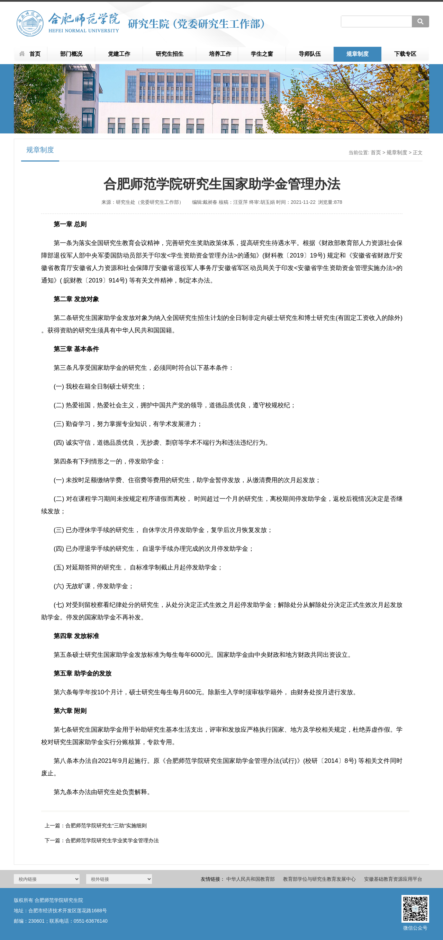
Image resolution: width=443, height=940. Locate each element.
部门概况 (71, 54)
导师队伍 (310, 54)
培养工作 (220, 54)
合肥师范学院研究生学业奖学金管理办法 (112, 840)
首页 (34, 54)
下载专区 (405, 54)
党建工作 (119, 54)
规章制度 (357, 54)
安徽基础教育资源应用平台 (393, 879)
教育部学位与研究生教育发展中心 (319, 879)
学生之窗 (262, 54)
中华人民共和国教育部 (250, 879)
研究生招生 (169, 54)
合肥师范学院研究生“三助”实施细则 (106, 825)
